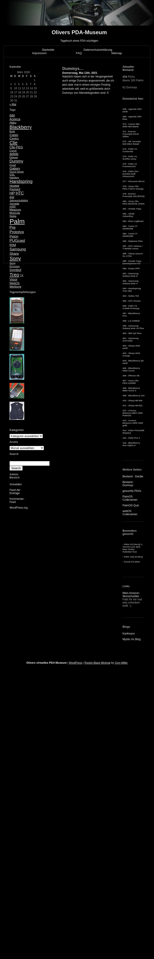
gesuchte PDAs (132, 491)
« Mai (13, 104)
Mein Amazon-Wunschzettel (131, 594)
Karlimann (129, 633)
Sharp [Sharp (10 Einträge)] (14, 253)
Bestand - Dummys (128, 484)
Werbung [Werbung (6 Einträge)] (15, 286)
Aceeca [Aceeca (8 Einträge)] (15, 119)
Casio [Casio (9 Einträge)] (14, 135)
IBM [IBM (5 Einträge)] (12, 197)
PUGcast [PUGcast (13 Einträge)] (17, 240)
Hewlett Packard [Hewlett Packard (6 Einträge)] (15, 187)
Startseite (48, 49)
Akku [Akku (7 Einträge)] (13, 122)
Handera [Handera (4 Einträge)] (14, 177)
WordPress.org (19, 507)
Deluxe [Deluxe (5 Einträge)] (14, 157)
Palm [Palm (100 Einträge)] (17, 221)
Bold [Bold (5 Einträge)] (12, 131)
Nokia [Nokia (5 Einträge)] (13, 216)
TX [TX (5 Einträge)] (21, 275)
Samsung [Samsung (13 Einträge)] (18, 249)
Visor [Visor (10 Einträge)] (13, 279)
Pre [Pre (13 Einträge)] (13, 227)
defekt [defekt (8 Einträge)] (14, 154)
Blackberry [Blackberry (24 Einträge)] (21, 127)
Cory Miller (121, 662)
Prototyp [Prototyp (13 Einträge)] (17, 232)
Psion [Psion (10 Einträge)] (14, 236)
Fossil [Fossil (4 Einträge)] (13, 165)
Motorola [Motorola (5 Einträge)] (15, 212)
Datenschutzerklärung (98, 49)
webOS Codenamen (130, 513)
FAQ (79, 53)
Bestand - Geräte (133, 476)
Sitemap (116, 53)
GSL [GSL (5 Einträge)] (12, 174)
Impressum (39, 53)
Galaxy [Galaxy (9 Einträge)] (15, 168)
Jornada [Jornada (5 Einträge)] (14, 203)
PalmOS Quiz (131, 505)
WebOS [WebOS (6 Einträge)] (15, 283)
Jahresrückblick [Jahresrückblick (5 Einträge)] (19, 200)
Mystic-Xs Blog (131, 639)
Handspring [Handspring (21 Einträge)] (21, 181)
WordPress (75, 662)
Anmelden (16, 484)
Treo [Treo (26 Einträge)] (14, 274)
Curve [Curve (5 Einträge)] (13, 150)
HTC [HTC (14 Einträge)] (20, 193)
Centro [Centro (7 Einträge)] (14, 138)
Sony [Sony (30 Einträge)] (15, 258)
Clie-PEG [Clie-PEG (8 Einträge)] (16, 147)
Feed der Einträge (15, 491)
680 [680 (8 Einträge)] (12, 115)
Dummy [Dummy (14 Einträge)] (16, 161)
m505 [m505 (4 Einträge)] (13, 206)
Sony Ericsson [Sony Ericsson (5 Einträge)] (15, 265)
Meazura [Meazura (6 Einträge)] (15, 209)
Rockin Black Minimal (97, 662)
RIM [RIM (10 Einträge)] (13, 245)
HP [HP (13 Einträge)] (12, 193)
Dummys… (73, 68)
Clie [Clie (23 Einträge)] (13, 142)
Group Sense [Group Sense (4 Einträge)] (17, 171)
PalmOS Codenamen (130, 498)
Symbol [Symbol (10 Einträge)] (15, 270)
